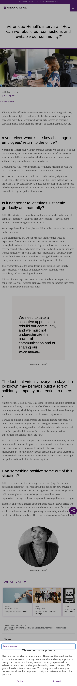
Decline (20, 681)
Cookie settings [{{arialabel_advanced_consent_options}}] (10, 646)
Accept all (57, 681)
